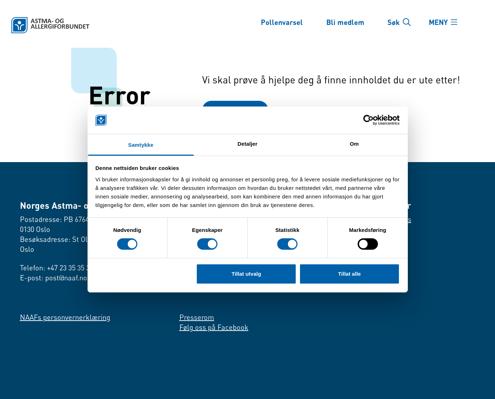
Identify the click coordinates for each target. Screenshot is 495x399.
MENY (438, 22)
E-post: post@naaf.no (53, 277)
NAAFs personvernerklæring (65, 317)
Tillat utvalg (246, 274)
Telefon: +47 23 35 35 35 (56, 267)
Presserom (196, 317)
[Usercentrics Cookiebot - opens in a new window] (368, 120)
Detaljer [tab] (248, 144)
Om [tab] (354, 144)
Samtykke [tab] (140, 145)
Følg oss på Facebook (213, 327)
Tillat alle (349, 274)
